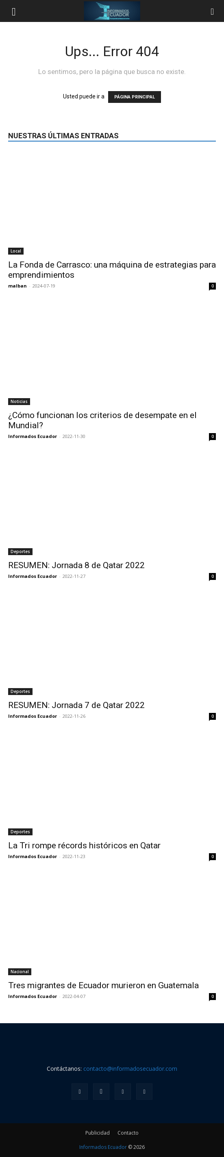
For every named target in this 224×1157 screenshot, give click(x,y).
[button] (14, 11)
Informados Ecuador (32, 436)
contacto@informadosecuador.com (130, 1068)
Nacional (20, 971)
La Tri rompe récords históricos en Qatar (84, 845)
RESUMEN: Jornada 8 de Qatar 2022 (76, 565)
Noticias (19, 401)
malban (17, 286)
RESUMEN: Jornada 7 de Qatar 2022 (76, 705)
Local (16, 251)
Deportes (20, 551)
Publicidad (97, 1132)
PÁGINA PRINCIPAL (134, 97)
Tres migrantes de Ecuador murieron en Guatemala (103, 985)
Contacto (128, 1132)
